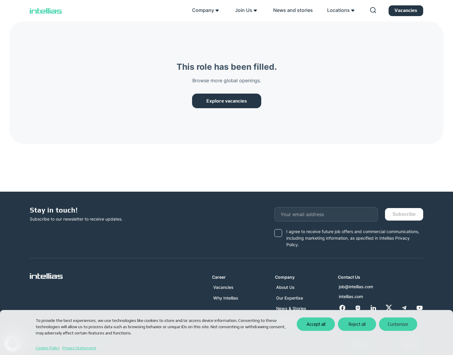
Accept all (316, 324)
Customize (398, 324)
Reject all (357, 324)
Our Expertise (289, 297)
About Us (285, 287)
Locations (338, 10)
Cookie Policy (47, 347)
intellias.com (350, 296)
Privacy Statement (79, 347)
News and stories (293, 10)
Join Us (243, 10)
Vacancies (223, 287)
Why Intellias (225, 297)
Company (203, 10)
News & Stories (291, 308)
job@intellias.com (355, 286)
